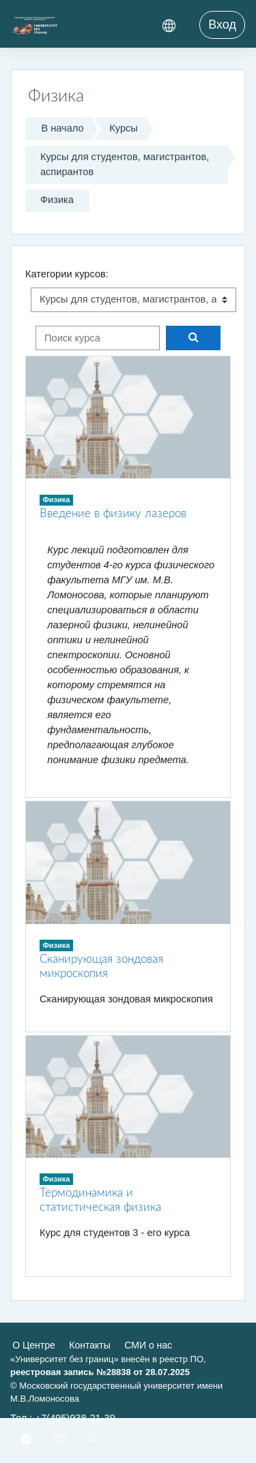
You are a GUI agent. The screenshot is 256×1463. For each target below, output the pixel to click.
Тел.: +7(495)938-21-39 (62, 1418)
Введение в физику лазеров (113, 513)
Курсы (123, 128)
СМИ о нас (148, 1345)
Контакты (89, 1345)
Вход (222, 24)
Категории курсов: (67, 273)
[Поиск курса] (97, 338)
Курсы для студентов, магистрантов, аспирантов (124, 164)
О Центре (33, 1345)
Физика (57, 199)
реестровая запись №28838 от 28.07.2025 (100, 1372)
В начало (62, 128)
